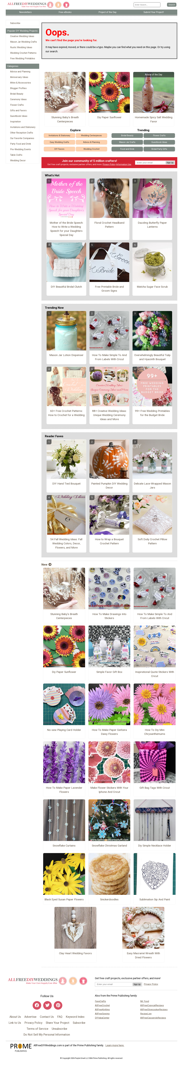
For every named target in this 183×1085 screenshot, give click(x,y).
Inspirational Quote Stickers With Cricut (154, 674)
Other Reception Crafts (21, 132)
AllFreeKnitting (102, 1009)
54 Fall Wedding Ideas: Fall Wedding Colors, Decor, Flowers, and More (66, 543)
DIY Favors (59, 149)
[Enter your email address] (114, 984)
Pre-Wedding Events (20, 149)
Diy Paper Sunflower (109, 117)
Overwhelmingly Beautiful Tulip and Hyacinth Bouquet (152, 357)
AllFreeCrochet (102, 1005)
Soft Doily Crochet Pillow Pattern (152, 541)
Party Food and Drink (20, 143)
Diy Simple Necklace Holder (154, 845)
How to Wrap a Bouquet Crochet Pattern (109, 541)
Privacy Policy (109, 164)
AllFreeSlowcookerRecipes (154, 1009)
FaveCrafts (100, 1001)
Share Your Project (57, 1022)
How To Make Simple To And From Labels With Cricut (109, 357)
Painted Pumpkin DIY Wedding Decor (109, 485)
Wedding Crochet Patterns (23, 53)
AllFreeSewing (102, 1013)
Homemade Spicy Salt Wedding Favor (153, 119)
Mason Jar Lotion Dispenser (66, 355)
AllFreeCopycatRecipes (152, 1005)
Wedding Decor (18, 160)
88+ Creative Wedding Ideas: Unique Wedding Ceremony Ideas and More (109, 415)
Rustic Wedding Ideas (21, 47)
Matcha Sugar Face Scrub (152, 286)
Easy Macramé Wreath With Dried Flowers (143, 955)
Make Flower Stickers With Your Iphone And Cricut (109, 790)
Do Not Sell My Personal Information (46, 1034)
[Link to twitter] (47, 1005)
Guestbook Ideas (18, 116)
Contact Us (47, 1016)
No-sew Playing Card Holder (64, 730)
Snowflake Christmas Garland (109, 845)
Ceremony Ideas (18, 99)
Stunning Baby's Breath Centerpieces (65, 119)
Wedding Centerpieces (91, 135)
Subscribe (15, 23)
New (46, 564)
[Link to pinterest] (58, 1005)
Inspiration (15, 121)
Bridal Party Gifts (159, 149)
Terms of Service (37, 1028)
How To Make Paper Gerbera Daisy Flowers (109, 732)
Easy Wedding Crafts (59, 142)
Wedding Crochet (91, 149)
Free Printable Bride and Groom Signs (109, 288)
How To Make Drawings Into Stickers (109, 616)
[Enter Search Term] (147, 4)
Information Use (123, 164)
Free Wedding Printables (22, 58)
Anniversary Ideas (19, 77)
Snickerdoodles (109, 899)
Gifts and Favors (18, 110)
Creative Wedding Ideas (22, 36)
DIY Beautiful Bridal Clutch (66, 286)
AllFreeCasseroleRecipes (153, 1017)
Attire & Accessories (20, 82)
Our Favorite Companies (22, 138)
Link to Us (15, 1022)
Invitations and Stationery (22, 127)
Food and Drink (127, 149)
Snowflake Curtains (64, 845)
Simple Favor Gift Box (109, 672)
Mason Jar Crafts (127, 142)
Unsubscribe (59, 1028)
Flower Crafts (17, 105)
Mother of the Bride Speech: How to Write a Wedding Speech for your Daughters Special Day (66, 229)
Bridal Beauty (16, 93)
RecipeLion (146, 1013)
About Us (15, 1016)
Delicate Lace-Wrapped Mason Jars (152, 485)
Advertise (30, 1016)
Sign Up (170, 163)
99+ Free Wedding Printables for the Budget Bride (152, 413)
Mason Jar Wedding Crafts (23, 41)
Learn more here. (115, 1045)
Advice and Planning (20, 71)
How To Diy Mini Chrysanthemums (154, 732)
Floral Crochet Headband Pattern (109, 225)
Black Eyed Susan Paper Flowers (64, 899)
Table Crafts (16, 155)
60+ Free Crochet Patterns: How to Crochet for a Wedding (66, 413)
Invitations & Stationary (59, 135)
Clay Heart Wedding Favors (75, 953)
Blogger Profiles (18, 88)
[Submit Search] (171, 5)
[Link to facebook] (37, 1005)
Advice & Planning (91, 142)
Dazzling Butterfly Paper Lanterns (152, 225)
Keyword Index (75, 1016)
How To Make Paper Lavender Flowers (64, 790)
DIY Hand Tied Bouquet (66, 483)
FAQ (59, 1016)
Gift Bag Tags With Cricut (155, 787)
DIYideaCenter (102, 1017)
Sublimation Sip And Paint (154, 899)
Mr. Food (144, 1001)
